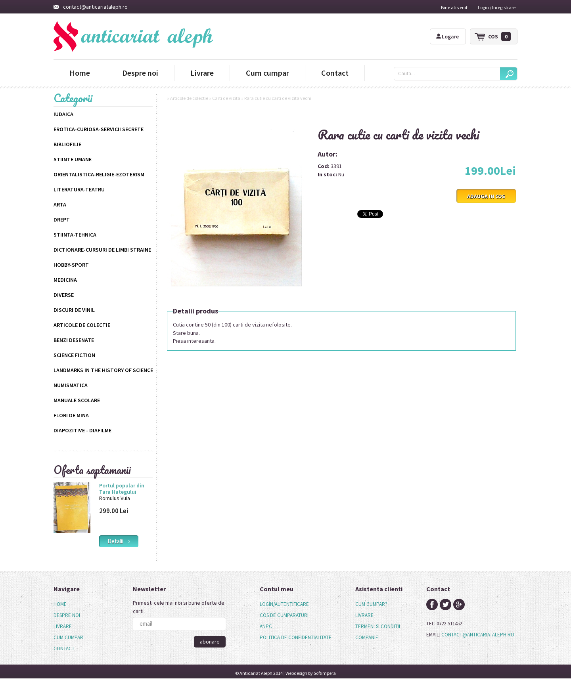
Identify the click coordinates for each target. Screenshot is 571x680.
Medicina (65, 279)
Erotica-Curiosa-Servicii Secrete (99, 129)
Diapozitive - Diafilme (82, 430)
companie (366, 637)
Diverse (64, 294)
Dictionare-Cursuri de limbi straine (102, 249)
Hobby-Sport (71, 264)
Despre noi (140, 73)
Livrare (202, 73)
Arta (60, 204)
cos (499, 36)
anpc (266, 626)
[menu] (68, 626)
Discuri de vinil (74, 309)
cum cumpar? (371, 604)
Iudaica (63, 114)
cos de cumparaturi (284, 615)
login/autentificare (284, 604)
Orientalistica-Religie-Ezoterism (99, 174)
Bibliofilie (67, 144)
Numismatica (71, 385)
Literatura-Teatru (79, 189)
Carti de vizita (226, 98)
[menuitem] (68, 604)
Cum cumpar (267, 73)
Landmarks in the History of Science (103, 370)
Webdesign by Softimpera (311, 673)
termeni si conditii (377, 626)
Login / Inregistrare (496, 7)
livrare (364, 615)
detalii (118, 541)
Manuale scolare (77, 400)
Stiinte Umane (73, 159)
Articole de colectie (82, 325)
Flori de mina (71, 415)
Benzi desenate (74, 340)
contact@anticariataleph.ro (91, 6)
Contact (335, 73)
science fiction (74, 355)
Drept (62, 219)
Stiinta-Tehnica (75, 234)
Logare (447, 36)
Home (79, 73)
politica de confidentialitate (295, 637)
